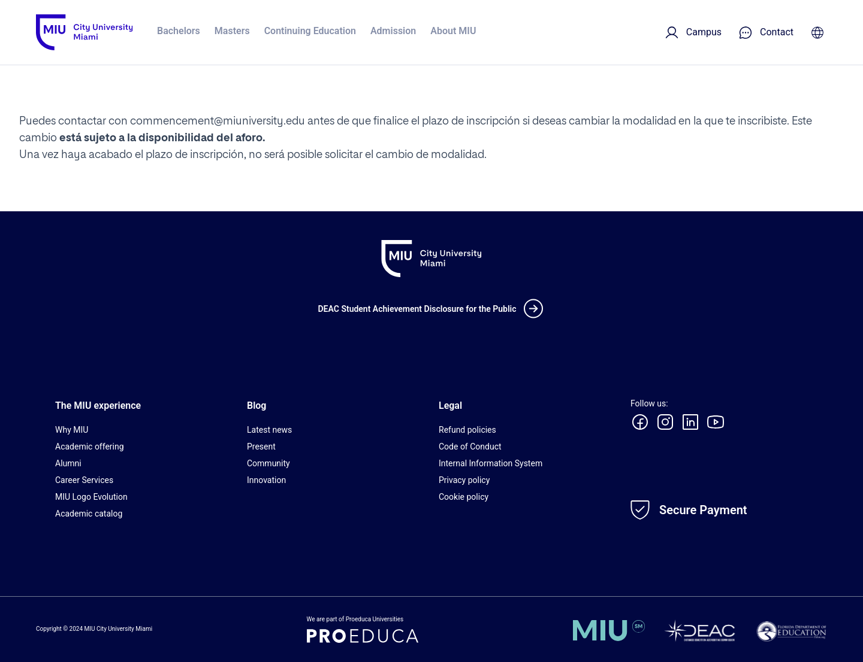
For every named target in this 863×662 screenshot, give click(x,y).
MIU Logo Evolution (91, 497)
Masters (232, 31)
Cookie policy (463, 497)
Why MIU (71, 430)
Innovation (266, 480)
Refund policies (467, 430)
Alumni (68, 463)
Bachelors (178, 31)
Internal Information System (490, 463)
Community (268, 463)
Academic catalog (88, 513)
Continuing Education (310, 31)
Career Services (84, 480)
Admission (393, 31)
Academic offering (89, 446)
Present (261, 446)
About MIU (453, 31)
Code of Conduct (470, 446)
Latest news (269, 430)
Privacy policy (464, 480)
